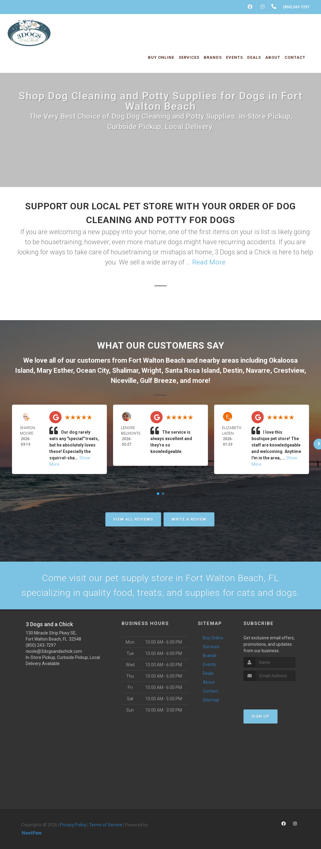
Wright (151, 370)
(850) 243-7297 (41, 645)
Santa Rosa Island (192, 370)
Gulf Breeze (158, 380)
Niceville (124, 380)
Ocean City (92, 370)
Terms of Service (105, 824)
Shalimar (125, 370)
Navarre (258, 370)
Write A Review (189, 519)
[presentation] (276, 692)
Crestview (289, 370)
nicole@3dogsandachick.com (54, 651)
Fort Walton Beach (157, 360)
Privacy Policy (73, 824)
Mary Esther (55, 370)
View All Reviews (133, 519)
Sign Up (260, 716)
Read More (208, 262)
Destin (233, 370)
